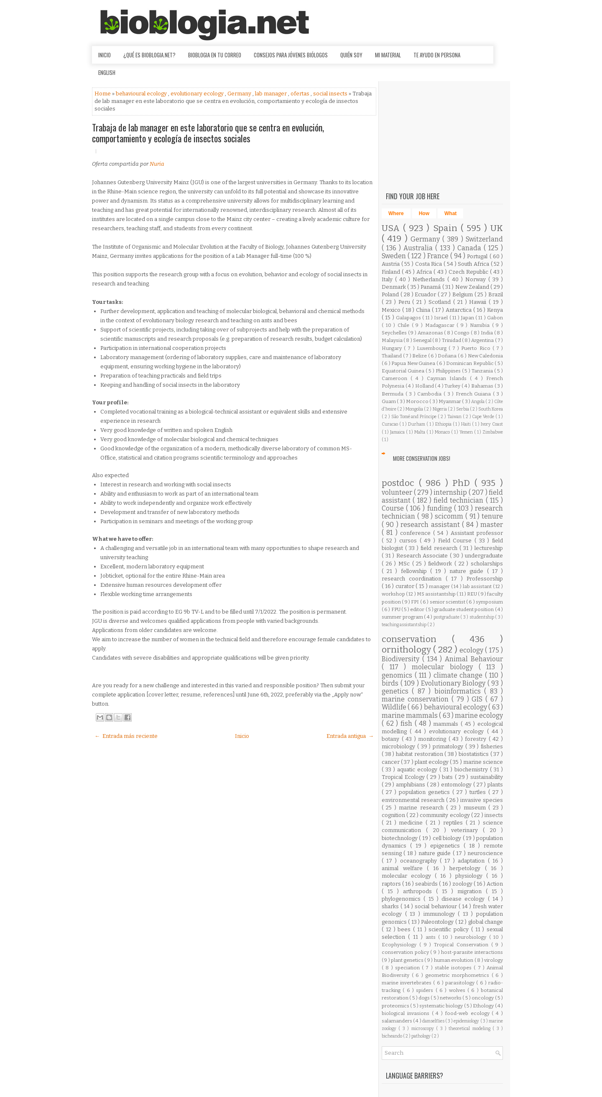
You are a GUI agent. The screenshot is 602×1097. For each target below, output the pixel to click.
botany (392, 739)
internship (451, 492)
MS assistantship (437, 594)
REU (472, 594)
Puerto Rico (476, 348)
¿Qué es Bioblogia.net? (149, 55)
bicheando (392, 1036)
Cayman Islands (448, 378)
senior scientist (448, 602)
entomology (457, 784)
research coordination (414, 578)
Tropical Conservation (462, 945)
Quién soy (351, 55)
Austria (391, 264)
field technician (460, 500)
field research (440, 548)
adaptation (472, 861)
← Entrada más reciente (126, 736)
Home (103, 93)
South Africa (474, 264)
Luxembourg (433, 348)
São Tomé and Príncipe (414, 416)
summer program (403, 617)
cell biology (448, 838)
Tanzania (483, 371)
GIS (478, 699)
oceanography (420, 861)
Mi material (388, 55)
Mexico (392, 310)
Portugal (478, 256)
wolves (458, 990)
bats (448, 777)
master (491, 525)
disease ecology (464, 899)
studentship (482, 617)
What (450, 213)
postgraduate (447, 617)
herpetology (467, 868)
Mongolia (415, 409)
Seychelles (395, 333)
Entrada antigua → (350, 736)
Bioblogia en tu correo (214, 55)
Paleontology (438, 922)
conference (416, 533)
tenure (492, 516)
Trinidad (452, 340)
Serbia (463, 409)
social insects (331, 93)
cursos (409, 540)
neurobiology (472, 937)
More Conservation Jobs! (421, 458)
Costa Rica (429, 264)
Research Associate (423, 555)
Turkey (453, 386)
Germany (240, 93)
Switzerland (484, 239)
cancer (391, 762)
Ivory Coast (492, 424)
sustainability (486, 777)
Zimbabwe (492, 432)
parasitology (460, 983)
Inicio (104, 55)
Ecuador (426, 294)
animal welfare (404, 868)
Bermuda (394, 394)
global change (485, 922)
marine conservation (417, 699)
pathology (421, 1036)
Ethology (484, 1006)
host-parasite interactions (472, 952)
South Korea (490, 409)
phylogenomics (402, 899)
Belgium (463, 294)
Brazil (495, 294)
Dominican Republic (470, 363)
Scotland (441, 302)
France (438, 256)
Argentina (483, 340)
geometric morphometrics (459, 975)
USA (392, 228)
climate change (459, 675)
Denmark (394, 287)
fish (407, 723)
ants (432, 937)
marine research (422, 807)
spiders (425, 990)
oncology (483, 998)
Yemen (466, 432)
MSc (405, 563)
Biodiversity (402, 659)
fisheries (492, 746)
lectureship (488, 548)
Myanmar (450, 401)
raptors (392, 884)
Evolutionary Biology (454, 683)
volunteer (398, 492)
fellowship (415, 571)
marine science (483, 762)
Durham (417, 424)
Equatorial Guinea (404, 371)
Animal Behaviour (474, 659)
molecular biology (445, 667)
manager (440, 586)
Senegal (422, 340)
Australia (419, 248)
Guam (389, 401)
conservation (417, 639)
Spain (447, 228)
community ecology (445, 815)
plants (495, 784)
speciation (408, 968)
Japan (468, 318)
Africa (425, 272)
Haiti (466, 424)
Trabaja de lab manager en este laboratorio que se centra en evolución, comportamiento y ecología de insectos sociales (208, 133)
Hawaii (479, 302)
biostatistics (474, 754)
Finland (392, 272)
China (424, 310)
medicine (412, 823)
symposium (489, 602)
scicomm (450, 516)
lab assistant (478, 586)
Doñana (448, 356)
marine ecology (479, 715)
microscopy (423, 1028)
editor (417, 609)
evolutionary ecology (198, 93)
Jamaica (398, 432)
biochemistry (472, 769)
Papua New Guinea (413, 363)
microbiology (399, 746)
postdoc (400, 483)
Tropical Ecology (404, 777)
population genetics (425, 792)
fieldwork (441, 563)
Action (495, 884)
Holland (425, 386)
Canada (470, 248)
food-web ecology (468, 1013)
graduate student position (464, 609)
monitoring (433, 739)
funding (440, 508)
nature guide (468, 571)
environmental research (414, 800)
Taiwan (455, 416)
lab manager (271, 93)
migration (471, 891)
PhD (463, 483)
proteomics (396, 1006)
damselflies (433, 1021)
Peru (405, 302)
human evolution (454, 960)
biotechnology (400, 838)
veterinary (467, 830)
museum (476, 807)
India (487, 333)
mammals (447, 724)
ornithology (407, 650)
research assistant (431, 525)
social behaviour (436, 906)
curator (405, 586)
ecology (472, 650)
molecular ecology (408, 876)
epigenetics (447, 846)
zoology (463, 884)
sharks (391, 906)
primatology (449, 746)
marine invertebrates (407, 983)
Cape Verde (483, 416)
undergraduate (484, 555)
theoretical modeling (470, 1028)
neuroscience (485, 853)
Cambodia (430, 394)
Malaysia (392, 340)
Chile (405, 325)
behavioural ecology (142, 93)
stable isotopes (454, 968)
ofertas (301, 93)
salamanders (397, 1021)
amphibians (411, 784)
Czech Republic (469, 272)
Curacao (390, 424)
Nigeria (440, 409)
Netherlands (430, 279)
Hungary (393, 348)
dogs (424, 998)
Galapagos (409, 318)
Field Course (456, 540)
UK (496, 228)
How (424, 213)
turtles (478, 792)
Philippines (449, 371)
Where (396, 213)
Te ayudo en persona (436, 55)
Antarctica (459, 310)
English (106, 72)
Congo (462, 333)
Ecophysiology (400, 945)
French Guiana (474, 394)
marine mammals (410, 715)
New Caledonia (485, 356)
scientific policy (450, 929)
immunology (440, 914)
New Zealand (473, 287)
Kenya (495, 310)
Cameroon (396, 378)
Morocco (417, 401)
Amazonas (431, 333)
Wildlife (395, 707)
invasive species (481, 800)
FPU (396, 609)
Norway (476, 279)
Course (394, 508)
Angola (478, 401)
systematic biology (441, 1006)
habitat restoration (420, 754)
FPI (415, 602)
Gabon (495, 318)
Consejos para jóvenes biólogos (291, 55)
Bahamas (483, 386)
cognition (394, 815)
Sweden (395, 256)
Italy (388, 279)
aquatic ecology (418, 769)
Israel (441, 318)
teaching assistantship (404, 624)
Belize (420, 356)
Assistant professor (477, 533)
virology (493, 960)
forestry (477, 739)
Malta (420, 432)
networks (451, 998)
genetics (397, 691)
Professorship (485, 578)
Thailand (392, 356)
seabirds (427, 884)
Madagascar (441, 325)
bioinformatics (459, 691)
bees (405, 929)
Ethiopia (444, 424)
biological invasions (407, 1013)
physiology (470, 876)
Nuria (157, 164)
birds (391, 683)
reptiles (454, 823)
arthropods (419, 891)
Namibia (481, 325)
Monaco (443, 432)
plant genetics (407, 960)
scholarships (487, 563)
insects (494, 815)
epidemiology (467, 1021)
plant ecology (432, 762)
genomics (398, 675)
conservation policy (406, 952)
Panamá (431, 287)
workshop (394, 594)
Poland (391, 294)
